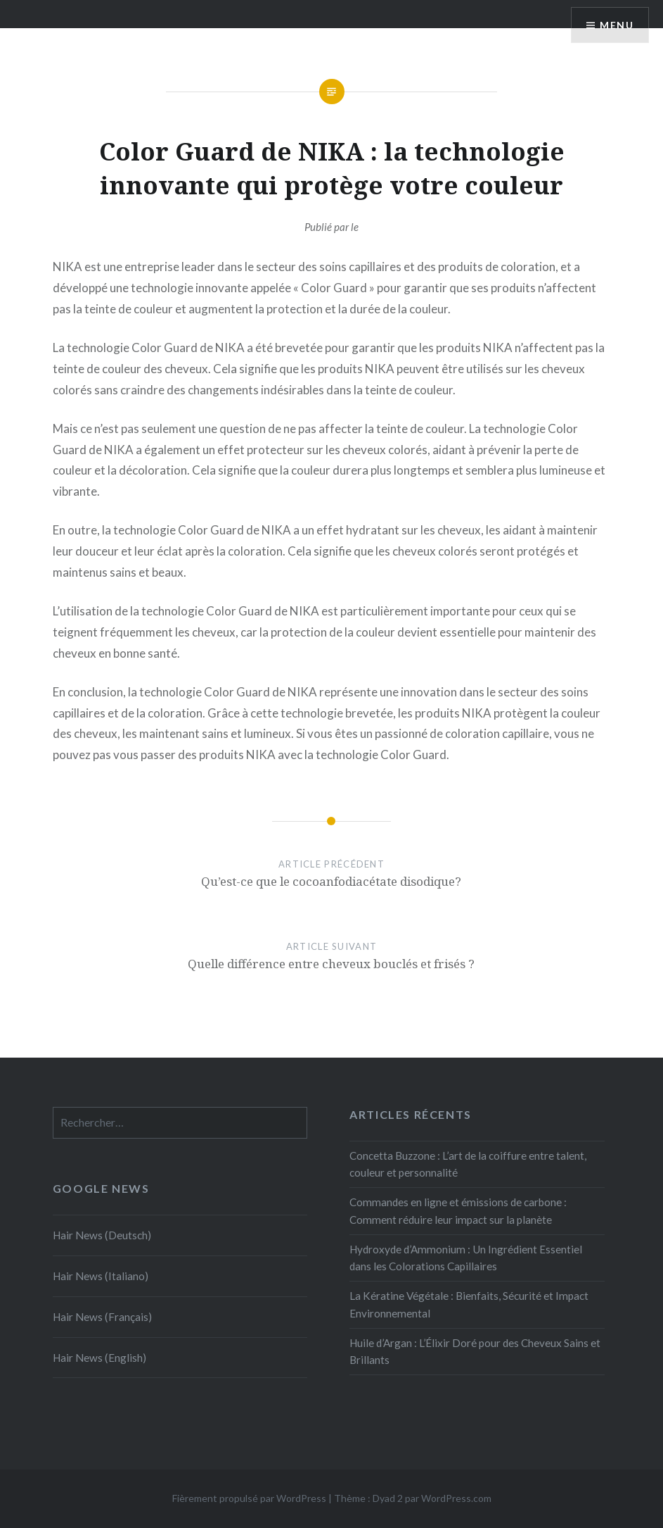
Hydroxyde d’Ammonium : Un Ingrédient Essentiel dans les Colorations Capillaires (465, 1258)
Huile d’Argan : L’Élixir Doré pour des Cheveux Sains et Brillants (474, 1351)
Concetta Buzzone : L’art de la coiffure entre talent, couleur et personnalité (467, 1164)
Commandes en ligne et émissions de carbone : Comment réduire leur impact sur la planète (458, 1211)
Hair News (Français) (102, 1316)
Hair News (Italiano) (100, 1276)
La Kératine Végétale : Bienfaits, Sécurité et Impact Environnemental (468, 1304)
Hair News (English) (99, 1357)
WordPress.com (456, 1498)
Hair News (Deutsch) (102, 1235)
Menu (616, 25)
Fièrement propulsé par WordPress (249, 1498)
